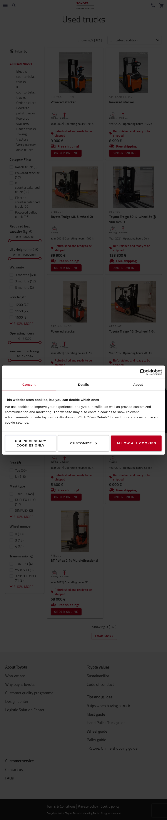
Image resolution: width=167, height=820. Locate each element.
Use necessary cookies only (30, 443)
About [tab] (138, 384)
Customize (83, 443)
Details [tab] (83, 384)
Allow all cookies (136, 443)
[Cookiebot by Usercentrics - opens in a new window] (143, 372)
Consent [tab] (29, 384)
